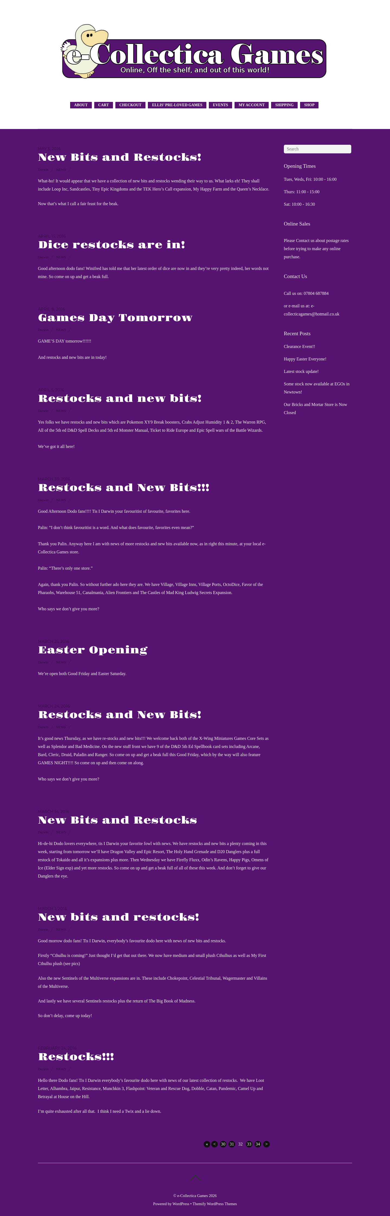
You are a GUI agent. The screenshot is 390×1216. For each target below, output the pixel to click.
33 (249, 1144)
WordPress (181, 1204)
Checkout (130, 105)
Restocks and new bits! (120, 398)
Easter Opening (92, 650)
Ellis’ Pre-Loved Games (177, 105)
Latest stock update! (301, 371)
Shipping (284, 105)
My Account (252, 105)
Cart (103, 105)
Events (220, 105)
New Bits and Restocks (117, 820)
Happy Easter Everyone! (305, 359)
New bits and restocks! (118, 917)
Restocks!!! (76, 1057)
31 (232, 1144)
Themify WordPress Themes (215, 1204)
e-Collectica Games (192, 1196)
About (81, 105)
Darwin (43, 169)
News (61, 169)
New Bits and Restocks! (119, 157)
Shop (309, 105)
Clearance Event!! (299, 346)
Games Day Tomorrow (115, 318)
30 (223, 1144)
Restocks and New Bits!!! (123, 488)
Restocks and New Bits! (119, 715)
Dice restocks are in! (111, 245)
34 (258, 1144)
